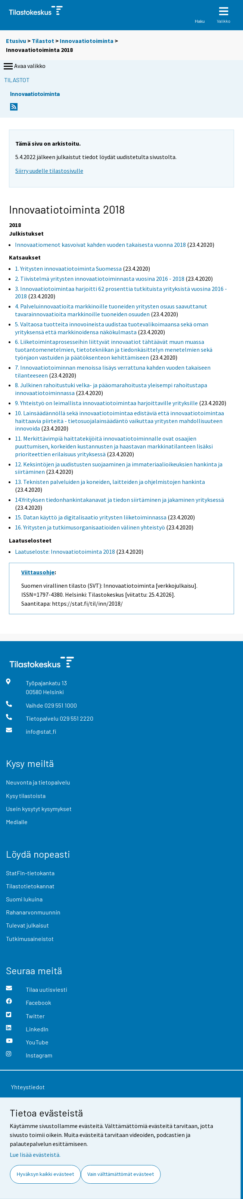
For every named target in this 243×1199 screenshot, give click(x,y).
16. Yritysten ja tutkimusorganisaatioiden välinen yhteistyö (90, 527)
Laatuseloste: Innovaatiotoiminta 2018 (65, 551)
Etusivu (16, 40)
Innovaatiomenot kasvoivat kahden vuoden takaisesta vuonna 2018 (100, 244)
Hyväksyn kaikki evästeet (45, 1174)
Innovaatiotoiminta (86, 40)
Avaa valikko (24, 66)
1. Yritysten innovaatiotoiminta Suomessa (68, 268)
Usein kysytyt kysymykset (39, 808)
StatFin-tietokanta (30, 872)
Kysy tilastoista (26, 795)
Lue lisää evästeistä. (35, 1154)
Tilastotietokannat (30, 885)
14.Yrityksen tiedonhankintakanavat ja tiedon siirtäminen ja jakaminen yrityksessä (119, 499)
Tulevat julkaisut (27, 925)
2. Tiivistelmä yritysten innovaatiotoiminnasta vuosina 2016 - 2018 (99, 278)
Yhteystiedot (28, 1086)
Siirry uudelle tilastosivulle (49, 170)
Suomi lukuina (24, 899)
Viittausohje (37, 572)
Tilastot (43, 40)
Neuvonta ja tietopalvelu (38, 782)
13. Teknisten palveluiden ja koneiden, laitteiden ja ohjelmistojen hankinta (110, 481)
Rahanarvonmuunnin (33, 912)
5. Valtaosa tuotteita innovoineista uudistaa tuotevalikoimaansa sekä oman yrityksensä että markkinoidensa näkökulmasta (111, 328)
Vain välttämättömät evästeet (120, 1174)
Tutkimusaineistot (30, 938)
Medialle (17, 821)
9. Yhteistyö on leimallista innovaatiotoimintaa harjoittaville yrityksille (106, 403)
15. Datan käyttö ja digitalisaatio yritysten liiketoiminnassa (90, 517)
